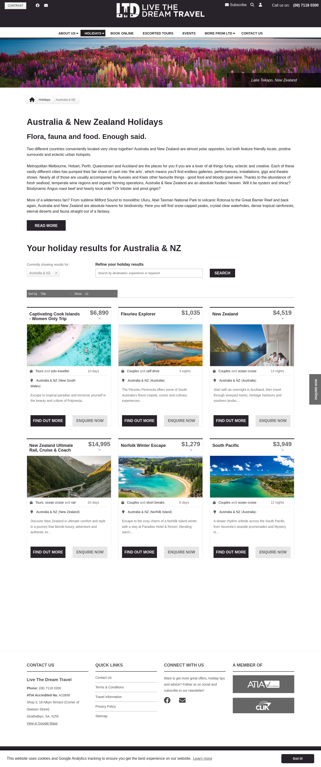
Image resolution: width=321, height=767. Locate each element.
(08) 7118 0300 (306, 5)
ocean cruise (247, 371)
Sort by (32, 293)
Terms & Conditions (110, 687)
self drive (152, 371)
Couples (133, 371)
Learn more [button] (202, 758)
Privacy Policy (106, 706)
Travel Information (109, 697)
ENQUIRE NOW (316, 389)
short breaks (155, 502)
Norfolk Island (161, 512)
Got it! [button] (298, 758)
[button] (260, 5)
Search (222, 273)
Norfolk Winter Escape (143, 445)
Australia (157, 380)
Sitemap (101, 716)
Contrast (15, 5)
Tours (39, 371)
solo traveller (60, 371)
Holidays (44, 99)
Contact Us (104, 677)
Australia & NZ (46, 380)
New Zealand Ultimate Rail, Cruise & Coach (51, 448)
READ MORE (46, 226)
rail (73, 502)
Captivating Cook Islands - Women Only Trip (54, 316)
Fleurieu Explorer (138, 314)
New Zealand (225, 314)
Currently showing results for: (48, 264)
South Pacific (225, 445)
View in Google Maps (42, 723)
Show (77, 293)
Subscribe (236, 5)
